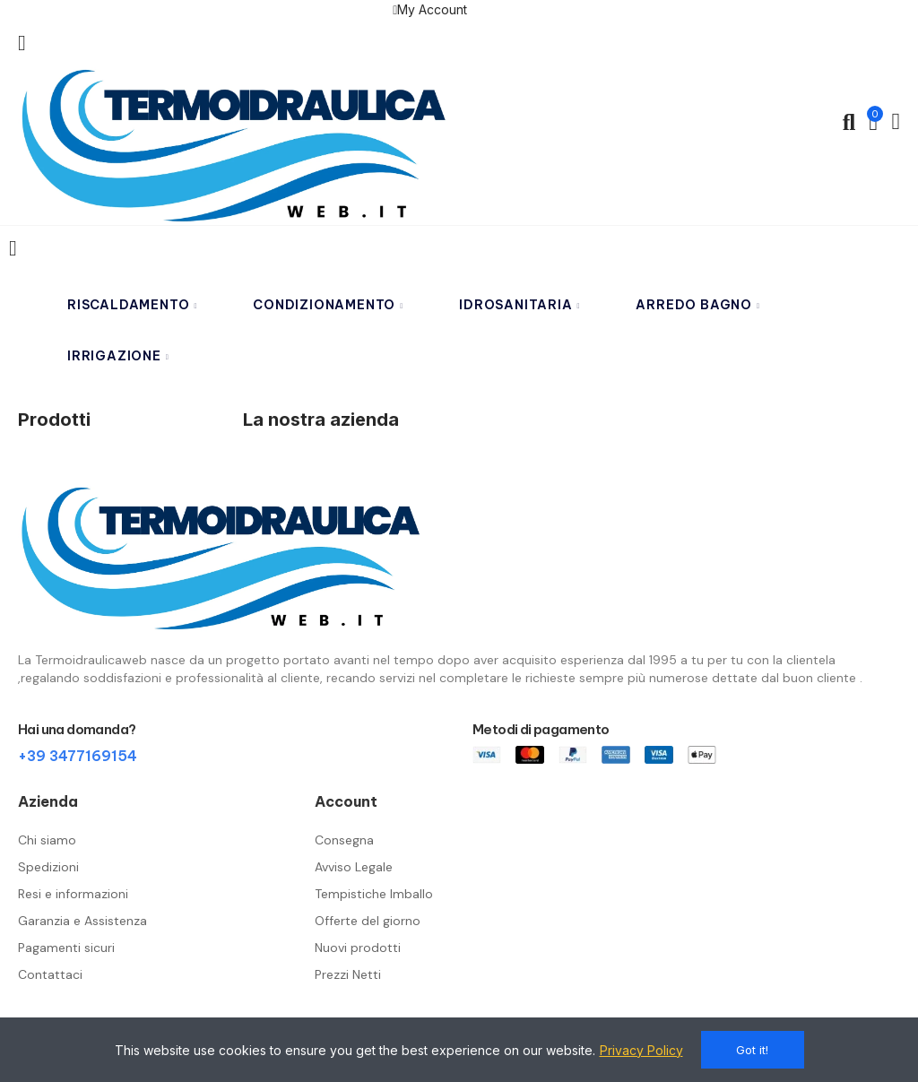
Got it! (752, 1050)
